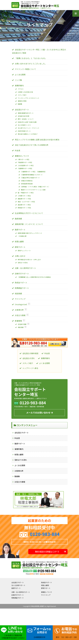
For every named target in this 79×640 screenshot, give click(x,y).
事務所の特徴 (22, 101)
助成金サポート (21, 282)
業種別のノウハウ (22, 156)
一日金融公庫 (22, 236)
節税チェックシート (24, 251)
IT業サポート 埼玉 (23, 159)
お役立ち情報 (20, 481)
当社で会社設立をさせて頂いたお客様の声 (31, 145)
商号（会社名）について (26, 119)
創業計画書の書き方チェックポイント (30, 233)
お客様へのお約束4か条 (25, 92)
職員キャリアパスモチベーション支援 (33, 190)
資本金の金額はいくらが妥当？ (28, 134)
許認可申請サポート (24, 131)
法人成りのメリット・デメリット (28, 128)
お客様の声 (19, 471)
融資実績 (18, 218)
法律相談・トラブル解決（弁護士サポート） (35, 187)
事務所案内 (19, 449)
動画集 (17, 476)
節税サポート (20, 247)
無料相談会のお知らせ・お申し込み (29, 259)
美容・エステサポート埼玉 (26, 202)
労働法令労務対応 (27, 181)
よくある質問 (20, 465)
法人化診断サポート (18, 585)
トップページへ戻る (30, 368)
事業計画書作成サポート (26, 113)
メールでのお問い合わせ (39, 412)
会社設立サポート (22, 432)
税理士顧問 (19, 454)
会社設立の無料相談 (30, 353)
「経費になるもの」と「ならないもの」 (31, 58)
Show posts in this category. (29, 304)
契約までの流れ (21, 460)
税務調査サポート (22, 288)
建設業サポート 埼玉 (24, 199)
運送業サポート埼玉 (24, 205)
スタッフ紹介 (22, 95)
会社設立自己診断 (23, 116)
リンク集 (18, 80)
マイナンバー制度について (25, 69)
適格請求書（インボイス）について (29, 224)
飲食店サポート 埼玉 (24, 208)
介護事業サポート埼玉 (25, 168)
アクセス (20, 89)
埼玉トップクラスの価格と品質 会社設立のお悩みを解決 (37, 139)
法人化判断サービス (24, 125)
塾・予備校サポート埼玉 (26, 193)
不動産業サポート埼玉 (25, 162)
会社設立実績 (22, 324)
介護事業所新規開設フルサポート (32, 175)
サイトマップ (20, 299)
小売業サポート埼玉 (24, 196)
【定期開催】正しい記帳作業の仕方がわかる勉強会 (34, 277)
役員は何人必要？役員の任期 (27, 122)
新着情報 (18, 320)
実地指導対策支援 (27, 184)
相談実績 (18, 293)
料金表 (17, 438)
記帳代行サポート (22, 273)
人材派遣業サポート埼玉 (26, 165)
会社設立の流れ (28, 358)
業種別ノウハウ (46, 592)
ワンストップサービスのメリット (28, 98)
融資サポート (20, 443)
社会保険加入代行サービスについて (29, 213)
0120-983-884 (45, 534)
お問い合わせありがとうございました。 (31, 63)
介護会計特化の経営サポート (30, 178)
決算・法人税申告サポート (25, 268)
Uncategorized (21, 304)
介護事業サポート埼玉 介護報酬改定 (33, 172)
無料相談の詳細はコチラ (50, 551)
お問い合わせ (20, 256)
